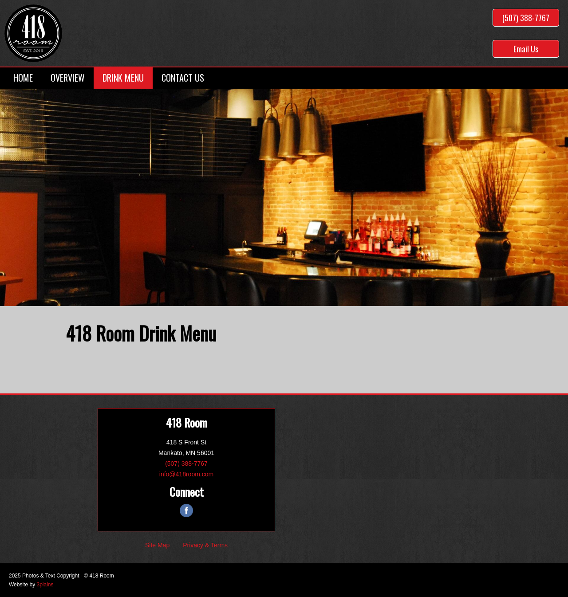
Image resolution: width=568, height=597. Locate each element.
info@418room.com (186, 474)
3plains (44, 584)
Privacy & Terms (205, 545)
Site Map (157, 545)
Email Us (525, 49)
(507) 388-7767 (525, 18)
